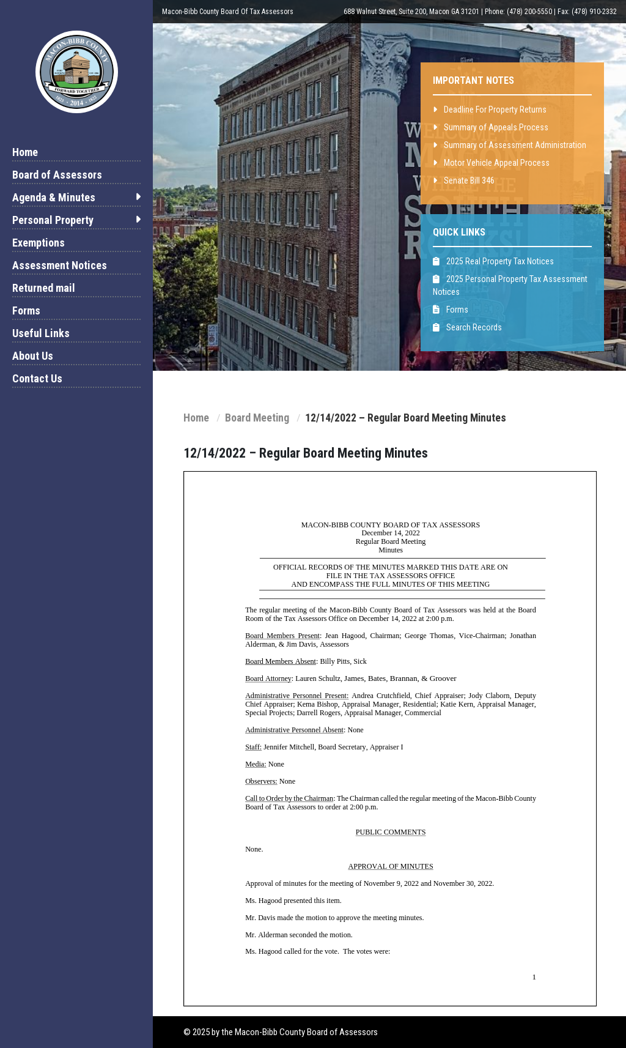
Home (25, 152)
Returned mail (43, 287)
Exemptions (38, 242)
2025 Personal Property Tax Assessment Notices (510, 285)
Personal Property (76, 220)
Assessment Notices (59, 265)
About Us (32, 355)
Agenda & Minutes (76, 197)
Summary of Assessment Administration (509, 145)
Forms (26, 310)
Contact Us (37, 378)
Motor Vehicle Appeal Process (491, 163)
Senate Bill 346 (464, 180)
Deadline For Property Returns (490, 109)
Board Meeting (257, 418)
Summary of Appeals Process (490, 127)
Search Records (467, 327)
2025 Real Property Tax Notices (493, 261)
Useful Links (41, 333)
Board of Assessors (57, 174)
